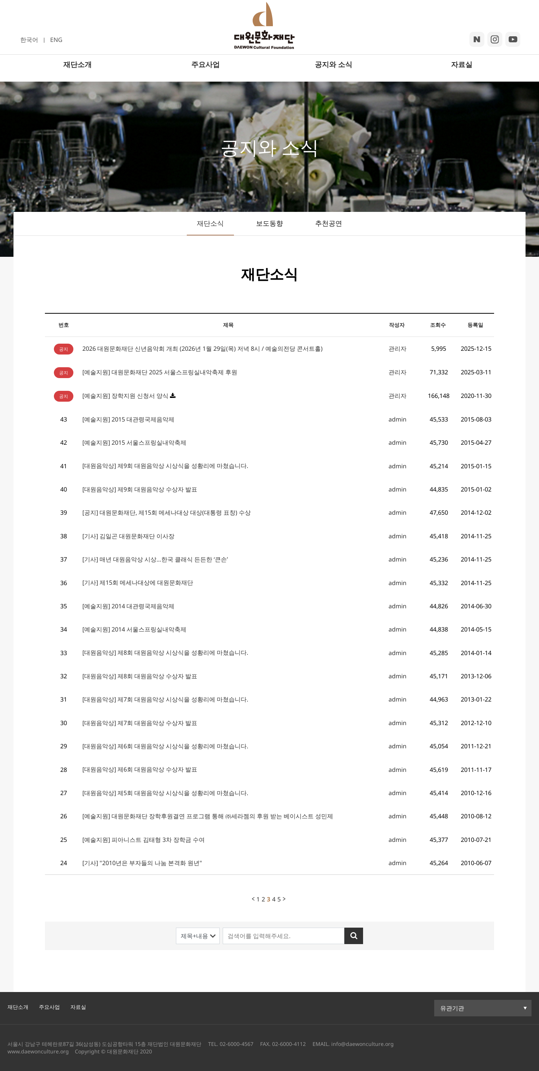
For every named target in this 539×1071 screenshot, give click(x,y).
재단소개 (77, 72)
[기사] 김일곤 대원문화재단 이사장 (128, 536)
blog (476, 39)
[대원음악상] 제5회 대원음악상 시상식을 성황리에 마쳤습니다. (165, 793)
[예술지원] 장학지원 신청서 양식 (125, 396)
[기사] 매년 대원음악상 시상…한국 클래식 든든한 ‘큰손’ (155, 559)
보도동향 (269, 223)
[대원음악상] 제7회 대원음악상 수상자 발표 (139, 723)
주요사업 (205, 72)
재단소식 (210, 223)
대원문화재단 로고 (269, 31)
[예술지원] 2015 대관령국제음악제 (128, 419)
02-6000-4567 (236, 1043)
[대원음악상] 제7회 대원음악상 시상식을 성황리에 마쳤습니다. (165, 699)
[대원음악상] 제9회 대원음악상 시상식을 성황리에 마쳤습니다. (165, 466)
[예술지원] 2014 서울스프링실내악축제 (134, 629)
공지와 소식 (333, 72)
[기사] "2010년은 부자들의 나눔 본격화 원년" (142, 863)
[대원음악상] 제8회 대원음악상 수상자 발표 (139, 676)
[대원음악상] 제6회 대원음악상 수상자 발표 (139, 769)
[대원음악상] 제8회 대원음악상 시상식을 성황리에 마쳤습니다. (165, 652)
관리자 (397, 348)
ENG (56, 40)
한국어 (29, 40)
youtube (512, 39)
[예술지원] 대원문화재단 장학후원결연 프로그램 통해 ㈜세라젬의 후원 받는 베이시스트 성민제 (207, 816)
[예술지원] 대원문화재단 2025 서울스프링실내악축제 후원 (159, 372)
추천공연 (328, 223)
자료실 (461, 72)
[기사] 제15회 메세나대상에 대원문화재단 (137, 582)
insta (494, 39)
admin (397, 419)
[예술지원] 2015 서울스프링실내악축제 (134, 442)
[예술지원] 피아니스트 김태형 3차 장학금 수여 (143, 840)
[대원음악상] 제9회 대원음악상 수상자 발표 (139, 489)
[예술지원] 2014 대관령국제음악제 (128, 606)
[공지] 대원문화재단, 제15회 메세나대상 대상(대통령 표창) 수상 (166, 512)
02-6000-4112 (289, 1043)
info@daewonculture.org (362, 1043)
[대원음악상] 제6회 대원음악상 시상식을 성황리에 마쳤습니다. (165, 746)
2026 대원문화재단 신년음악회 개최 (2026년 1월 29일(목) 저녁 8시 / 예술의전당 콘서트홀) (202, 348)
